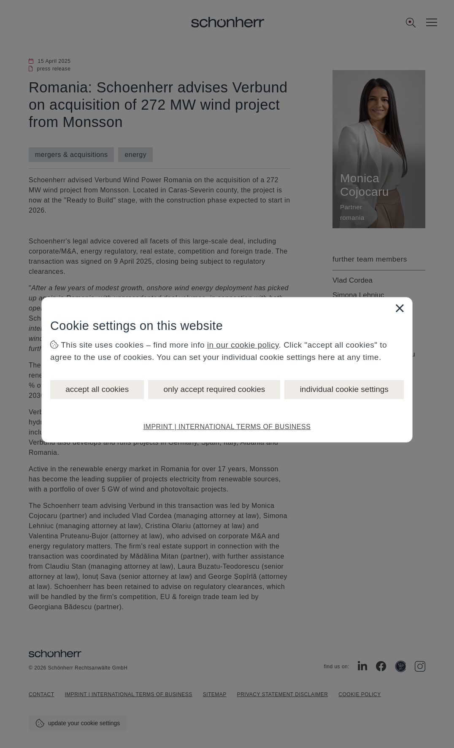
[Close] (399, 308)
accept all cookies (97, 389)
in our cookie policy (243, 344)
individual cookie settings (344, 389)
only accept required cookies (214, 389)
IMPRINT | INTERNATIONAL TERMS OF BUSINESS (227, 426)
